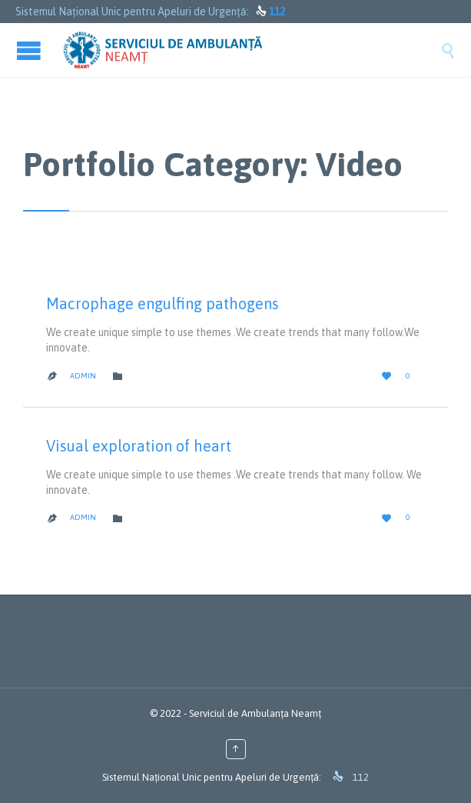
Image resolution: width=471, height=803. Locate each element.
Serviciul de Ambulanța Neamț (255, 713)
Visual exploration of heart (138, 446)
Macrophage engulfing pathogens (162, 303)
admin (83, 376)
